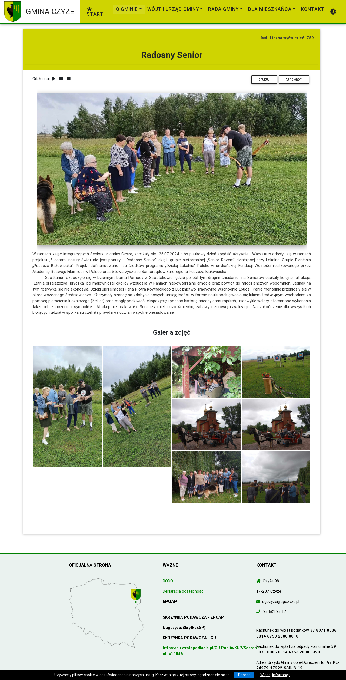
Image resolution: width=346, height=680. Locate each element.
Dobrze (244, 674)
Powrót (294, 79)
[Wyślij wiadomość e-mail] (259, 601)
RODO (168, 581)
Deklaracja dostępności (183, 591)
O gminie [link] (127, 9)
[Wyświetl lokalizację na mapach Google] (136, 597)
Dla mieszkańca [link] (270, 9)
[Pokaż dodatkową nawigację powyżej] (333, 11)
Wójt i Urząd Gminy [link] (173, 9)
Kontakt (313, 9)
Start (95, 12)
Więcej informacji (275, 674)
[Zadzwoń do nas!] (259, 611)
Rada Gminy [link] (223, 9)
